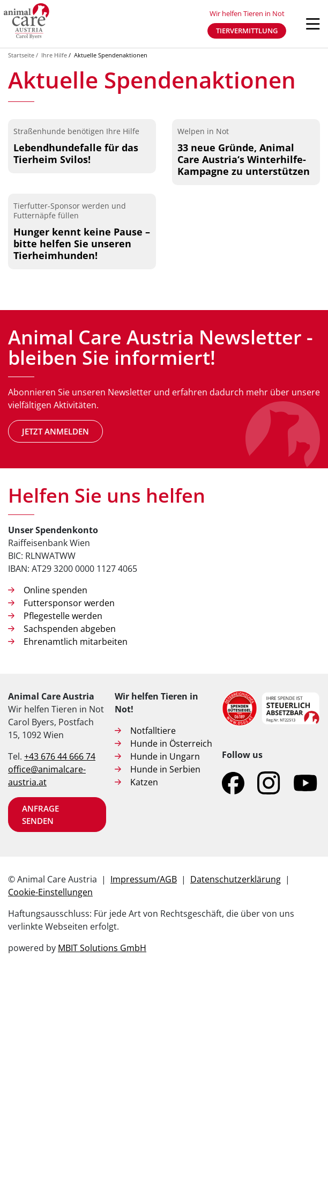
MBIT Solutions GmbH (102, 1147)
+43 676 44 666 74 (59, 955)
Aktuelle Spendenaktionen (110, 55)
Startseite (21, 55)
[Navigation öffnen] (313, 24)
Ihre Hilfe (54, 55)
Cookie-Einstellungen (50, 1091)
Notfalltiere (153, 930)
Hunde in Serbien (165, 968)
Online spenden (55, 789)
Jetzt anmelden (55, 629)
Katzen (144, 981)
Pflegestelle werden (63, 815)
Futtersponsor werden (69, 802)
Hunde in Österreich (171, 942)
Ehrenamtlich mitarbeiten (76, 840)
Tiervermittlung (247, 30)
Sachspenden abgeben (70, 828)
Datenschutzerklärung (235, 1078)
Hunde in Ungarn (165, 955)
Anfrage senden (40, 1013)
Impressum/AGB (143, 1078)
